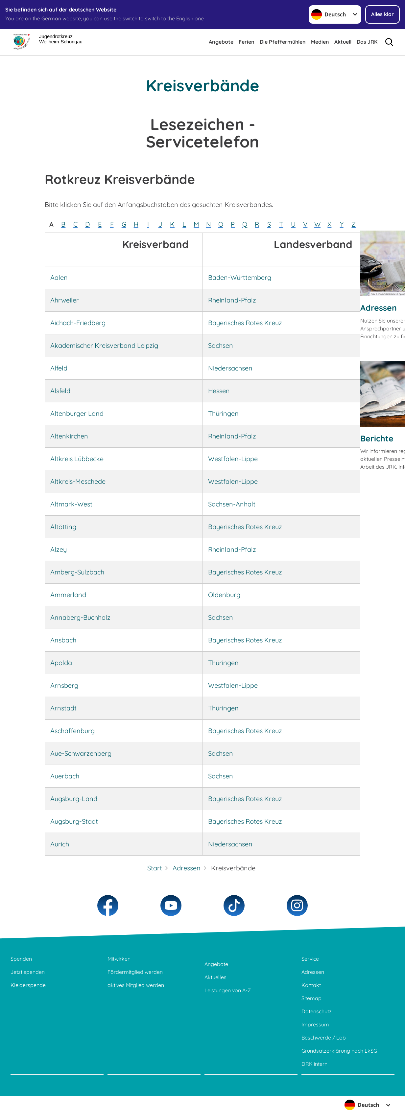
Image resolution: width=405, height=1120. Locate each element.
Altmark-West (71, 504)
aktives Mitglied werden (135, 985)
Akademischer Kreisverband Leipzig (104, 345)
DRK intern (314, 1064)
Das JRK (367, 41)
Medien (320, 41)
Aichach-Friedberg (78, 323)
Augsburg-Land (73, 799)
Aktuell (342, 41)
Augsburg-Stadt (74, 821)
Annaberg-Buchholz (80, 617)
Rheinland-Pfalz (232, 300)
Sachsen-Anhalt (231, 504)
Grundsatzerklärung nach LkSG (339, 1050)
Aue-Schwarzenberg (80, 753)
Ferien (246, 41)
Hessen (219, 391)
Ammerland (68, 595)
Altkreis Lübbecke (77, 459)
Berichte (376, 438)
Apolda (61, 663)
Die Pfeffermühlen (283, 41)
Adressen (378, 307)
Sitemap (311, 998)
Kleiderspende (28, 985)
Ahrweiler (64, 300)
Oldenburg (224, 595)
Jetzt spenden (28, 972)
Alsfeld (60, 391)
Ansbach (63, 640)
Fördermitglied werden (135, 972)
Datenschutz (316, 1011)
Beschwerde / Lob (323, 1037)
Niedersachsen (230, 368)
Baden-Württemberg (239, 277)
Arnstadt (63, 708)
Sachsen (220, 345)
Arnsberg (64, 685)
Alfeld (58, 368)
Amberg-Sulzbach (77, 572)
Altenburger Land (77, 413)
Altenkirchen (69, 436)
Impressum (315, 1024)
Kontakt (311, 985)
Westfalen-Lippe (233, 459)
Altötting (63, 527)
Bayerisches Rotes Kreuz (245, 323)
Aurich (59, 844)
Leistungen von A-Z (227, 990)
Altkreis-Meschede (78, 481)
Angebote (221, 41)
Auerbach (64, 776)
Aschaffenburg (72, 731)
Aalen (59, 277)
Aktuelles (215, 977)
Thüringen (223, 413)
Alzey (58, 549)
